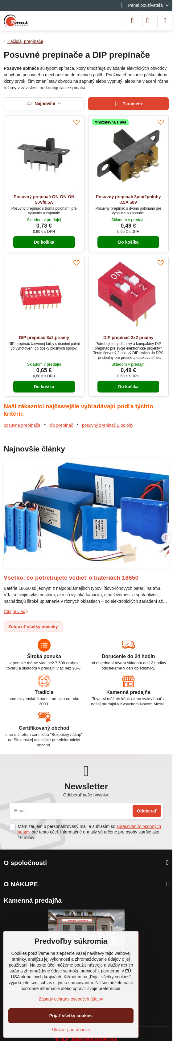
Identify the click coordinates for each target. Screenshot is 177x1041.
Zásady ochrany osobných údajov (71, 999)
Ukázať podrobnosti (71, 1029)
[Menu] (165, 21)
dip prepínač (61, 425)
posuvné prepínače (22, 425)
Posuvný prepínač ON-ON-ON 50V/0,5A (44, 199)
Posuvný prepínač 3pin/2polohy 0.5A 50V (128, 199)
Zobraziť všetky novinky (33, 626)
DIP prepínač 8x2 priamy (44, 337)
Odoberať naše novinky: (86, 794)
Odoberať (147, 810)
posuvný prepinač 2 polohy (108, 425)
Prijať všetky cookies (71, 1015)
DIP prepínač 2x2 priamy (128, 337)
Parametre (128, 104)
